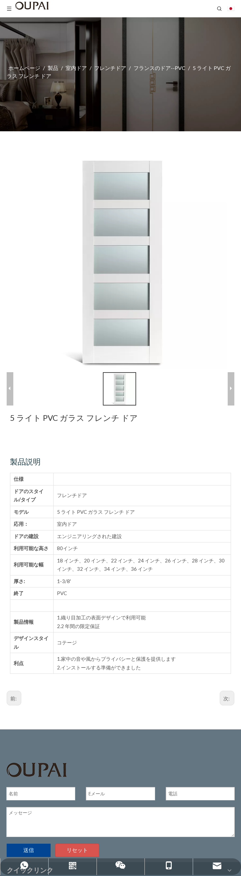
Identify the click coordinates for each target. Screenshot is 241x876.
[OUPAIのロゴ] (37, 767)
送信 (28, 848)
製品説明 (25, 459)
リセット (77, 848)
